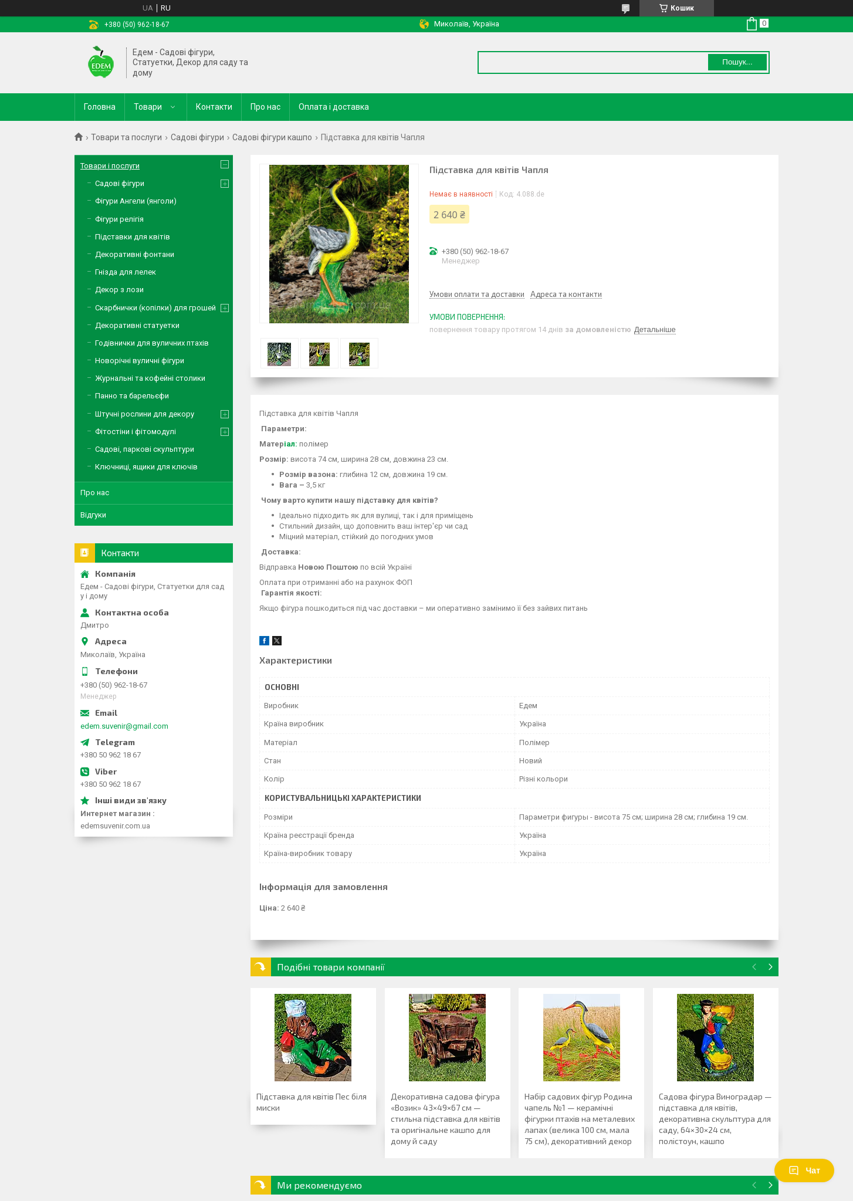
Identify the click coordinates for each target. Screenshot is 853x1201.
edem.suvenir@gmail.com (124, 726)
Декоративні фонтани (134, 254)
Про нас (265, 106)
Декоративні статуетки (137, 325)
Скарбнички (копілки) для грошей (155, 307)
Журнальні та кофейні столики (150, 378)
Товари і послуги (110, 165)
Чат (804, 1170)
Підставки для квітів (132, 236)
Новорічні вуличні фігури (139, 360)
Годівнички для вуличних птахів (152, 343)
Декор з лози (119, 289)
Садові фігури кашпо (272, 137)
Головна (100, 106)
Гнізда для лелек (125, 272)
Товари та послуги (126, 137)
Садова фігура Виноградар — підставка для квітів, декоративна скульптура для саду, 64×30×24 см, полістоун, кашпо (715, 1118)
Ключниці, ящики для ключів (146, 466)
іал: (290, 443)
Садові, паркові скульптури (144, 449)
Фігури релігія (119, 219)
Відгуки (93, 514)
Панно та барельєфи (132, 395)
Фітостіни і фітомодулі (135, 431)
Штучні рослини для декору (144, 414)
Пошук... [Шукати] (737, 61)
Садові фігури (197, 137)
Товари (148, 106)
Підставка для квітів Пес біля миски (311, 1101)
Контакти (214, 106)
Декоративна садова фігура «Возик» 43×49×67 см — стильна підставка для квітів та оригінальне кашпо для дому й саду (445, 1118)
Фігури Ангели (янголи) (136, 201)
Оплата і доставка (334, 106)
